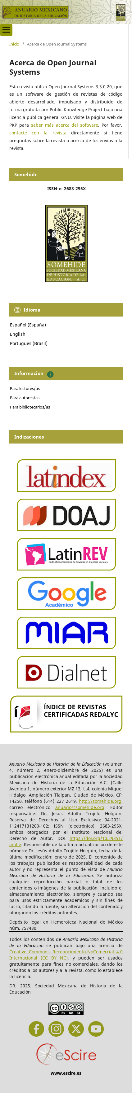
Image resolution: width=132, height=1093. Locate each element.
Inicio (14, 44)
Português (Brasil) (29, 343)
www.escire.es (66, 1073)
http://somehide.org (100, 801)
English (17, 334)
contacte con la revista (37, 133)
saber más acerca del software (64, 125)
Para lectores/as (25, 388)
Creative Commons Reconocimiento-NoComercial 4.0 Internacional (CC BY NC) (66, 955)
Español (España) (28, 325)
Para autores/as (24, 397)
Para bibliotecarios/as (30, 407)
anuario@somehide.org (79, 807)
